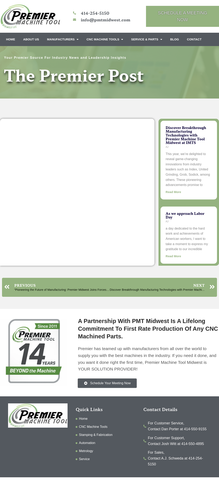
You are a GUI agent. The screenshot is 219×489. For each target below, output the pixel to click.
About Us (31, 39)
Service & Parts (146, 39)
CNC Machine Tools (105, 39)
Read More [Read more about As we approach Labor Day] (173, 256)
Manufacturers (62, 39)
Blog (174, 39)
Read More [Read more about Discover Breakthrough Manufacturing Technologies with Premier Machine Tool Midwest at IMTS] (173, 192)
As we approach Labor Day (185, 215)
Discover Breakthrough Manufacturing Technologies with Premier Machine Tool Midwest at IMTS (186, 135)
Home (10, 39)
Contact (194, 39)
